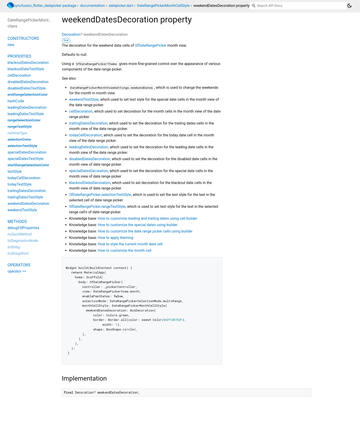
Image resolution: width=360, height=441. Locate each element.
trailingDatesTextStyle (25, 197)
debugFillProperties (23, 228)
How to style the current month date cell (130, 244)
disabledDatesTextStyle (27, 88)
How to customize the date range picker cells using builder (145, 231)
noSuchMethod (20, 234)
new (11, 45)
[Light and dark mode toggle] (349, 5)
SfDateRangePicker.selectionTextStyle (100, 194)
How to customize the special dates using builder (138, 225)
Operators (19, 264)
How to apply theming (115, 237)
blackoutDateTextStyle (26, 69)
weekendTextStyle (83, 99)
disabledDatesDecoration (89, 159)
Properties (19, 56)
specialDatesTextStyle (26, 159)
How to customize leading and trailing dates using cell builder (147, 218)
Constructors (23, 38)
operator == (17, 271)
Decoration (71, 34)
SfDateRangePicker (150, 45)
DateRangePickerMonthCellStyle (163, 5)
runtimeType (17, 133)
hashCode (16, 101)
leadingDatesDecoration (88, 147)
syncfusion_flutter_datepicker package (45, 5)
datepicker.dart (121, 5)
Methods (17, 221)
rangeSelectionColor (24, 120)
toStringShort (18, 253)
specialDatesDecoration (88, 171)
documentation (92, 5)
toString (14, 247)
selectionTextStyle (22, 146)
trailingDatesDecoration (88, 123)
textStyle (15, 171)
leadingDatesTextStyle (26, 114)
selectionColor (19, 139)
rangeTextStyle (20, 126)
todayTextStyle (20, 184)
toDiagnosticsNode (23, 240)
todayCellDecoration (85, 135)
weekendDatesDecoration (28, 203)
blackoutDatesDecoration (89, 183)
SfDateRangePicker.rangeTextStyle (97, 206)
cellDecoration (81, 111)
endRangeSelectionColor (28, 94)
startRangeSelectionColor (28, 165)
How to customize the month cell (124, 250)
